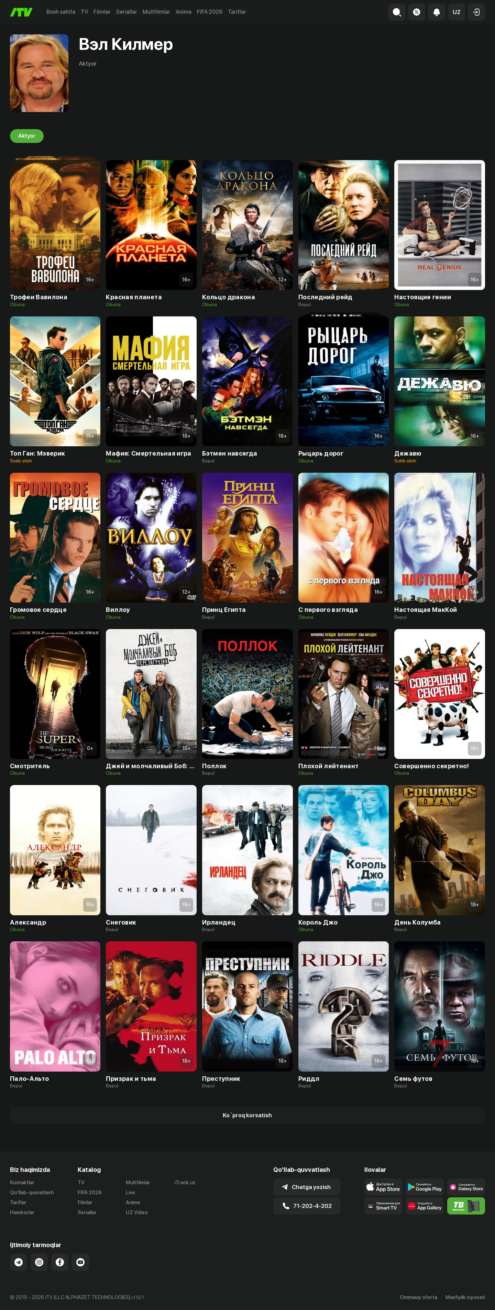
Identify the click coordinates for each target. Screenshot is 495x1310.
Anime (183, 12)
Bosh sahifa (60, 12)
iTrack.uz (185, 1182)
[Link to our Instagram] (39, 1262)
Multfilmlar (156, 12)
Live (130, 1192)
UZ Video (137, 1212)
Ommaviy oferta (418, 1297)
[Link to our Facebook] (59, 1262)
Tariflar (237, 12)
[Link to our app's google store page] (424, 1187)
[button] (456, 12)
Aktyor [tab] (27, 136)
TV (84, 12)
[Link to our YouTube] (80, 1262)
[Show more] (247, 1115)
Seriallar (126, 12)
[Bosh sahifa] (21, 12)
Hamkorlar (22, 1212)
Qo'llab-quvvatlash (32, 1192)
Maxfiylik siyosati (465, 1297)
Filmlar (102, 12)
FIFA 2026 (209, 12)
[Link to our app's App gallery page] (424, 1205)
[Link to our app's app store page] (383, 1187)
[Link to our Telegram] (18, 1262)
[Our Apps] (383, 1205)
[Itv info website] (466, 1205)
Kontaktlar (22, 1182)
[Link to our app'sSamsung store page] (466, 1187)
